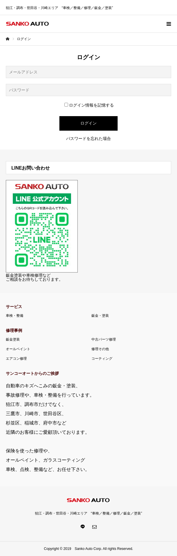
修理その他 (100, 349)
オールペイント (18, 349)
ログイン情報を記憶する (89, 105)
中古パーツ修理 (103, 339)
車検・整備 (14, 316)
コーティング (101, 359)
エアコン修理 (16, 359)
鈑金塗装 (13, 339)
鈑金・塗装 (100, 316)
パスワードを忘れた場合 (88, 138)
